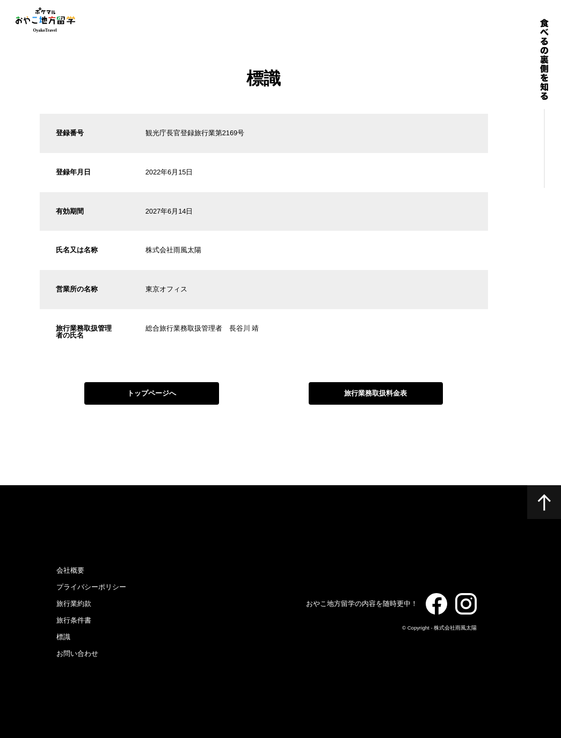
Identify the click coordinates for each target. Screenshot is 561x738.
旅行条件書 (73, 620)
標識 (63, 637)
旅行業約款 (73, 604)
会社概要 (70, 570)
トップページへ (151, 393)
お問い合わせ (77, 653)
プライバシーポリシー (91, 587)
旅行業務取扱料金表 (375, 393)
